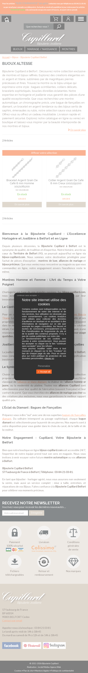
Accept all (44, 371)
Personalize (44, 366)
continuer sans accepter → (28, 295)
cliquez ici (49, 358)
